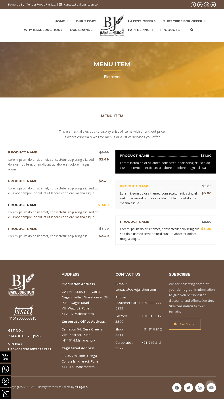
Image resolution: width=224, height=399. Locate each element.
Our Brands (81, 30)
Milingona (81, 387)
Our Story (86, 21)
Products (170, 30)
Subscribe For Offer (182, 21)
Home (60, 21)
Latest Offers (142, 21)
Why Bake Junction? (43, 30)
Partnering (138, 30)
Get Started (185, 324)
